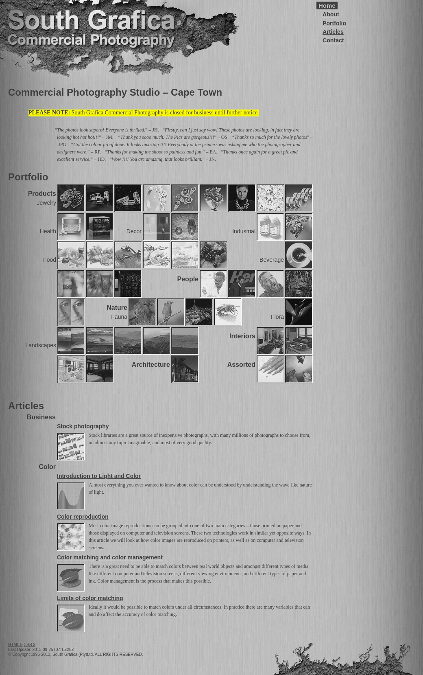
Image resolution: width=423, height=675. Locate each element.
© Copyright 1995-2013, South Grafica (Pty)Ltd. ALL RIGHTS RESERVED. (75, 654)
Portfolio (334, 23)
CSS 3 (29, 644)
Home (327, 5)
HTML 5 (15, 644)
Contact (333, 40)
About (331, 14)
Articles (333, 31)
